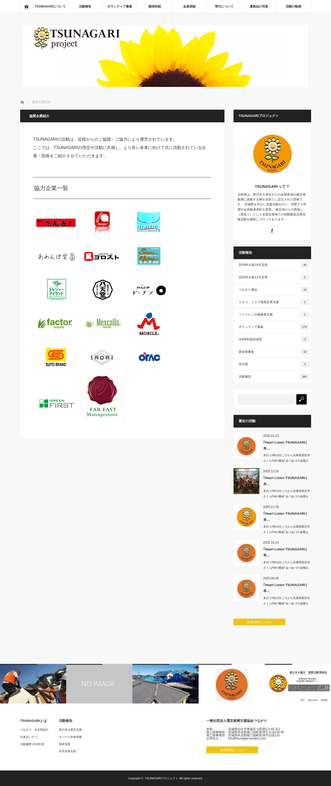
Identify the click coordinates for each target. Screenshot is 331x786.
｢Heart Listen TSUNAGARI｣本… (285, 445)
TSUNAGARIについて (50, 6)
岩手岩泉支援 (67, 751)
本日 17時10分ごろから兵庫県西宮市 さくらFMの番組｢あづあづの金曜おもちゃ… (286, 461)
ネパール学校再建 (70, 736)
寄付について (224, 6)
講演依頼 (154, 6)
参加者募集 (274, 352)
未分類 (274, 364)
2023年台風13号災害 (274, 277)
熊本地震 (64, 744)
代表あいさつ (28, 736)
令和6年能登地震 (274, 339)
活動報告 (85, 6)
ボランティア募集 (119, 6)
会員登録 (189, 6)
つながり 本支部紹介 (34, 729)
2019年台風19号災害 (274, 265)
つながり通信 (274, 290)
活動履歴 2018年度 (32, 744)
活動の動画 (293, 6)
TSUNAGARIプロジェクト (161, 778)
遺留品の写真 (259, 6)
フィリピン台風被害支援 (274, 314)
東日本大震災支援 (70, 729)
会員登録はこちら (259, 622)
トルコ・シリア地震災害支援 (274, 302)
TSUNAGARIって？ (272, 186)
